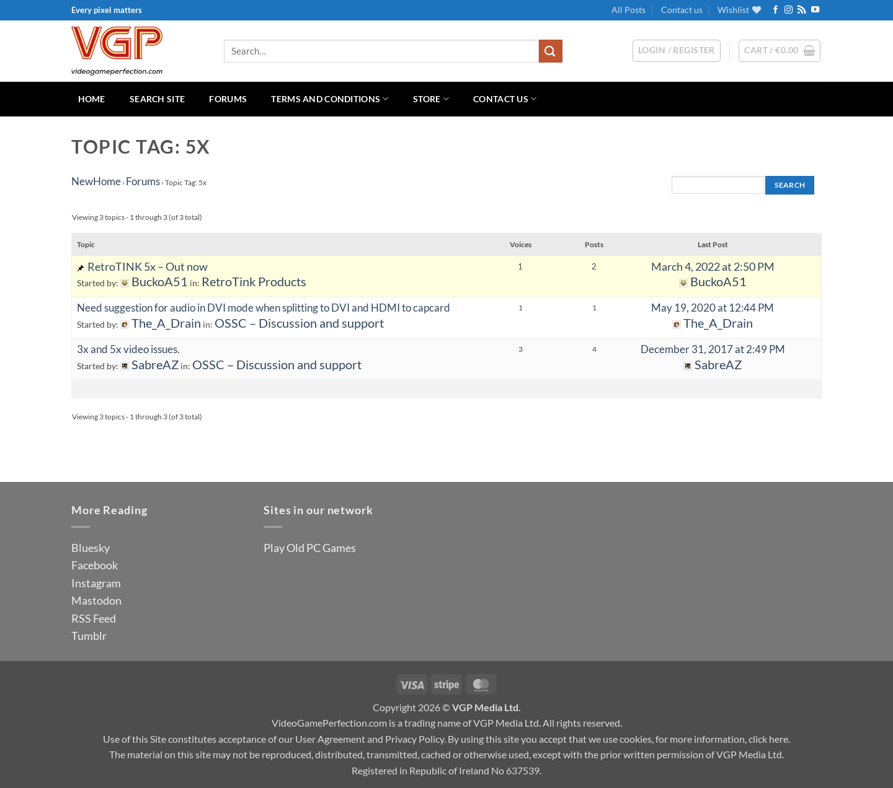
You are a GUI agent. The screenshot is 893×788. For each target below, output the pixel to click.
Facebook (94, 565)
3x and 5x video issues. (128, 349)
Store (431, 99)
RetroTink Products (254, 281)
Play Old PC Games (310, 547)
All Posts (628, 9)
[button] (779, 51)
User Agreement (330, 739)
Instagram (96, 583)
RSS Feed (93, 618)
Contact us (682, 9)
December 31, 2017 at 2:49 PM (713, 349)
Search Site (157, 99)
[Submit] (550, 51)
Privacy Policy (414, 739)
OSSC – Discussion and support (299, 323)
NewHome (96, 181)
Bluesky (90, 547)
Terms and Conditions (329, 99)
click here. (769, 739)
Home (91, 99)
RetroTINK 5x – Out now (147, 266)
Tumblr (89, 635)
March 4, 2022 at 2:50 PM (713, 266)
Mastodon (96, 600)
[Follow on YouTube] (815, 10)
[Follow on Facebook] (775, 10)
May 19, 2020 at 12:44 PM (712, 307)
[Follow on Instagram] (788, 10)
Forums (228, 99)
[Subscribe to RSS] (801, 10)
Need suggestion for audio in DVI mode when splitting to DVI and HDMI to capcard (263, 307)
